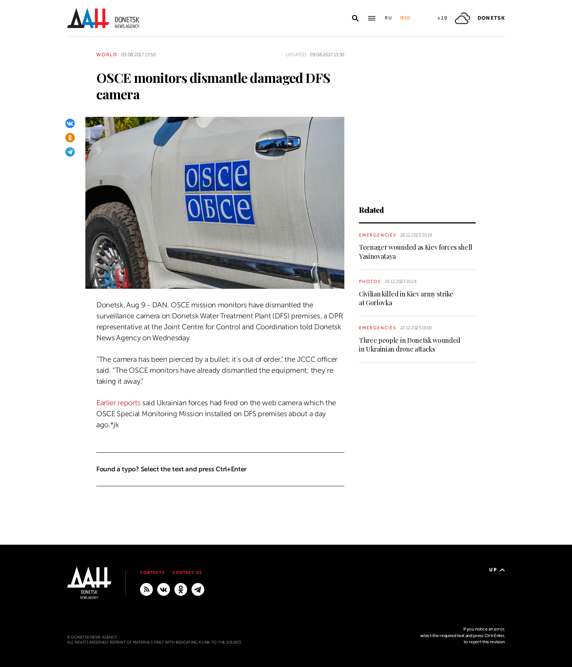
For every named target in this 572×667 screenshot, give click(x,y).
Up (497, 569)
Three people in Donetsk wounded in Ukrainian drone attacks (409, 344)
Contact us (187, 572)
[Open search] (355, 18)
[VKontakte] (70, 123)
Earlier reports (118, 403)
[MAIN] (198, 589)
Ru (389, 17)
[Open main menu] (372, 18)
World (106, 54)
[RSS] (146, 589)
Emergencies (378, 235)
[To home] (103, 18)
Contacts (152, 572)
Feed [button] (405, 17)
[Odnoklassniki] (70, 137)
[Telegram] (70, 152)
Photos (370, 281)
